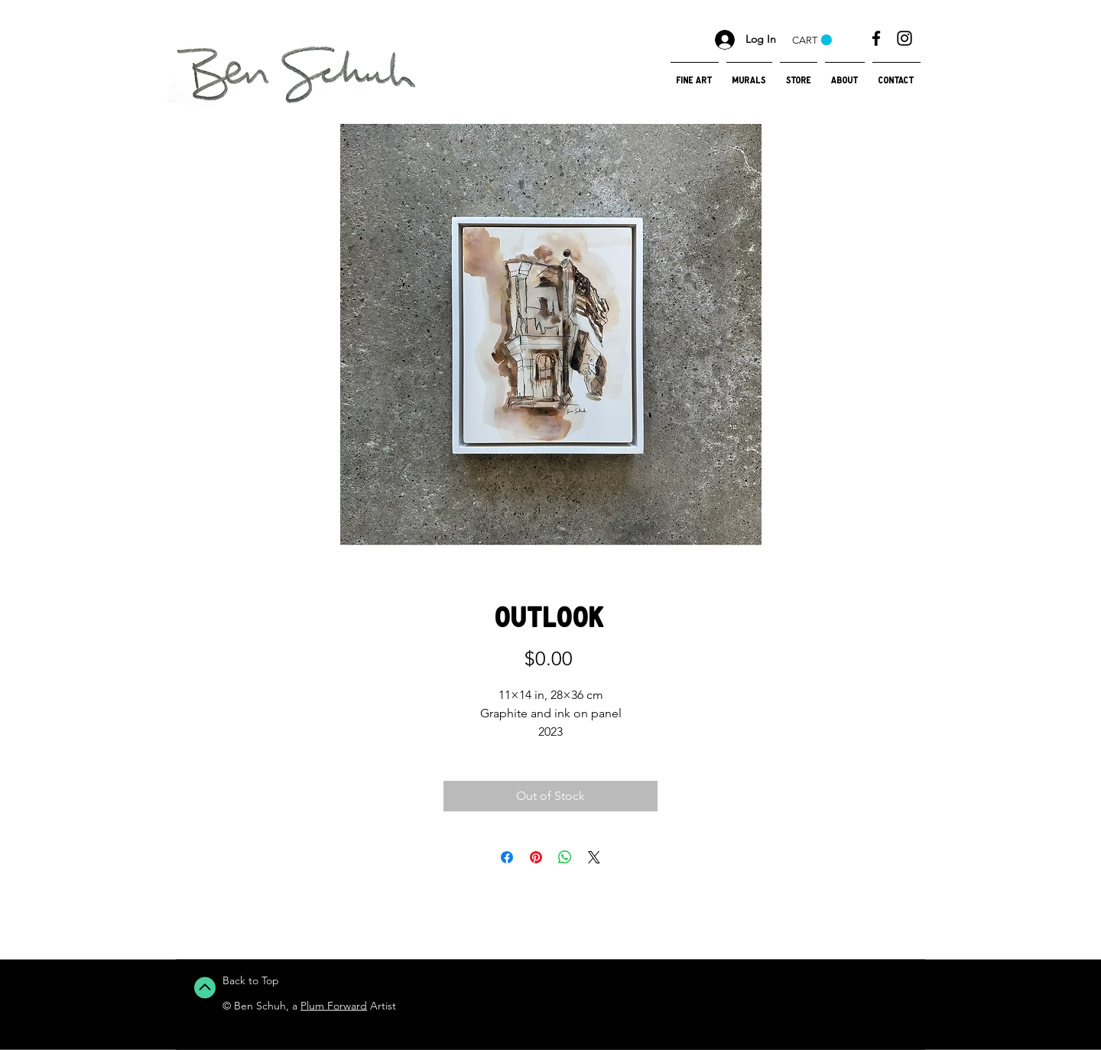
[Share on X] (594, 857)
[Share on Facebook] (507, 857)
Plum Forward (333, 1006)
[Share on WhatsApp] (565, 857)
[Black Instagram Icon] (904, 38)
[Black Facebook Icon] (876, 38)
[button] (812, 40)
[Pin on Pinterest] (536, 857)
